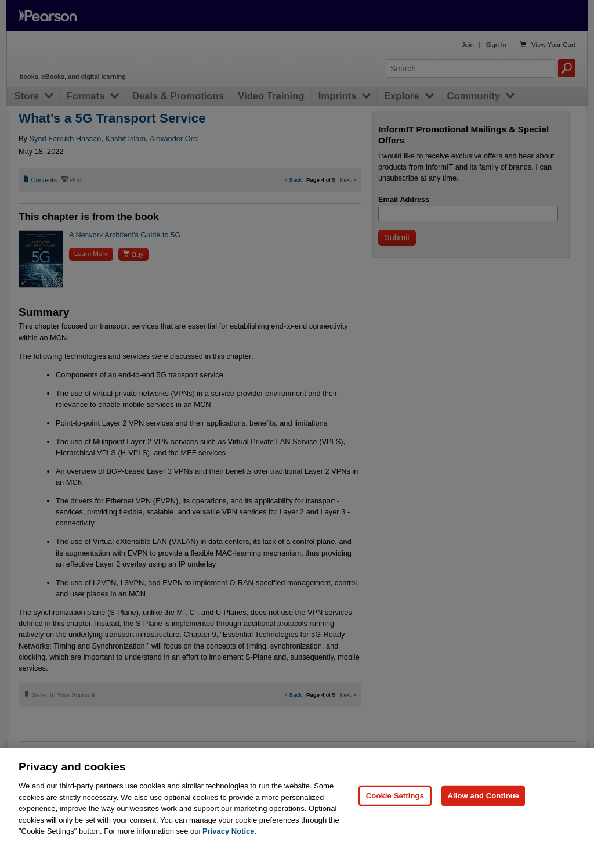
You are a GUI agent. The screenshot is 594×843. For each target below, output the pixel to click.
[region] (297, 795)
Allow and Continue (483, 795)
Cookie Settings (395, 795)
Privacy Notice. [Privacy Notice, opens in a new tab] (229, 831)
